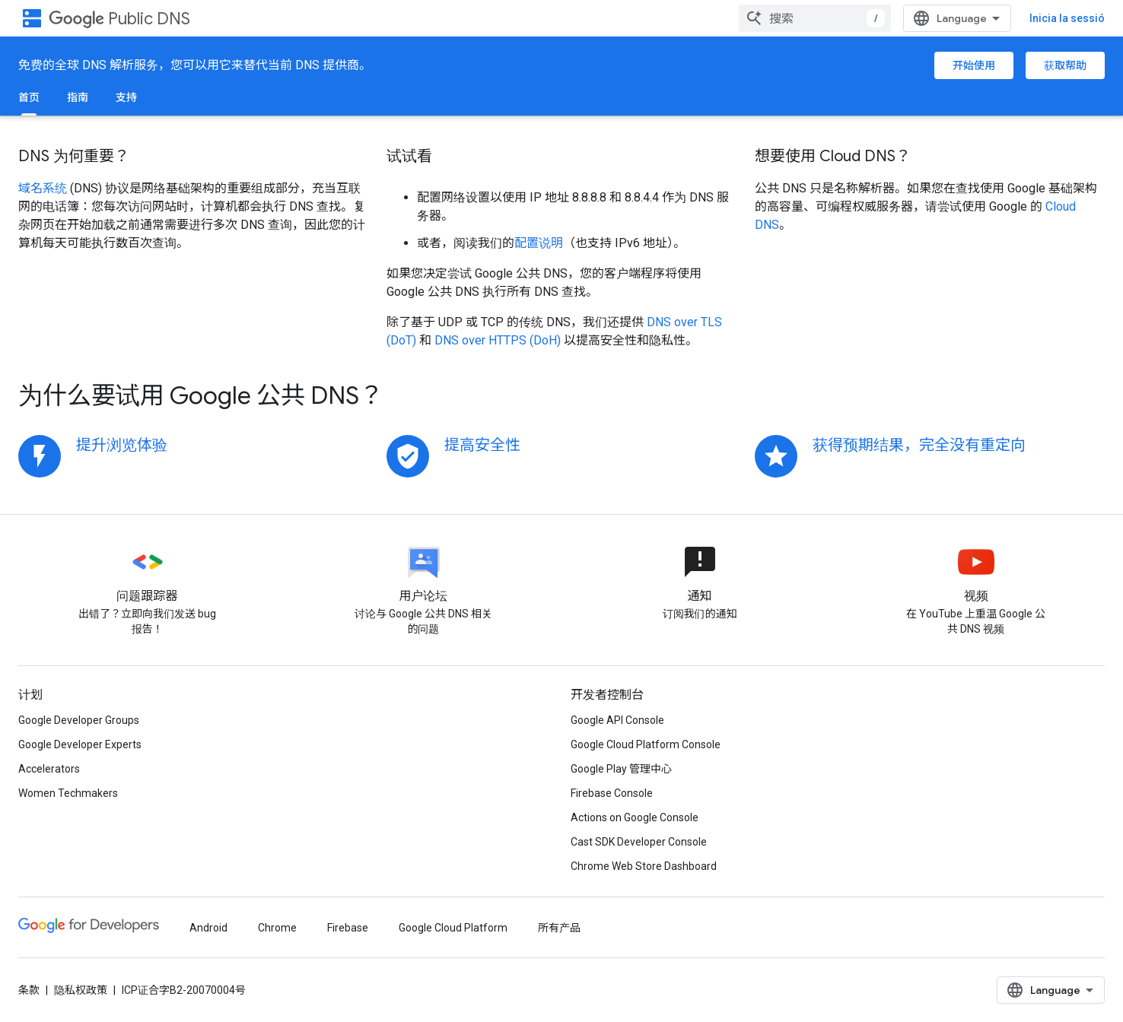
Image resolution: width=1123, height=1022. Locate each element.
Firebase (347, 928)
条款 (29, 990)
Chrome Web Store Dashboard (644, 866)
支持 (126, 97)
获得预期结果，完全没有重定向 (919, 445)
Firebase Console (612, 793)
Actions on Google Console (634, 817)
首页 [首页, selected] (29, 97)
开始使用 (974, 65)
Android (208, 928)
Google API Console (617, 720)
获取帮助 (1065, 65)
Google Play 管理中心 (621, 769)
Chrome (277, 928)
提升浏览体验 (121, 445)
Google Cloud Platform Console (646, 744)
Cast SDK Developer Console (639, 842)
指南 (77, 97)
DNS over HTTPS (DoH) (497, 340)
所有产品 (559, 928)
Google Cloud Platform (453, 928)
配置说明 (538, 243)
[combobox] (815, 18)
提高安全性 (482, 445)
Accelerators (49, 769)
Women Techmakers (68, 793)
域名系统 (42, 188)
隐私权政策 (80, 990)
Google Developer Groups (78, 720)
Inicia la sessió (1067, 18)
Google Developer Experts (80, 744)
